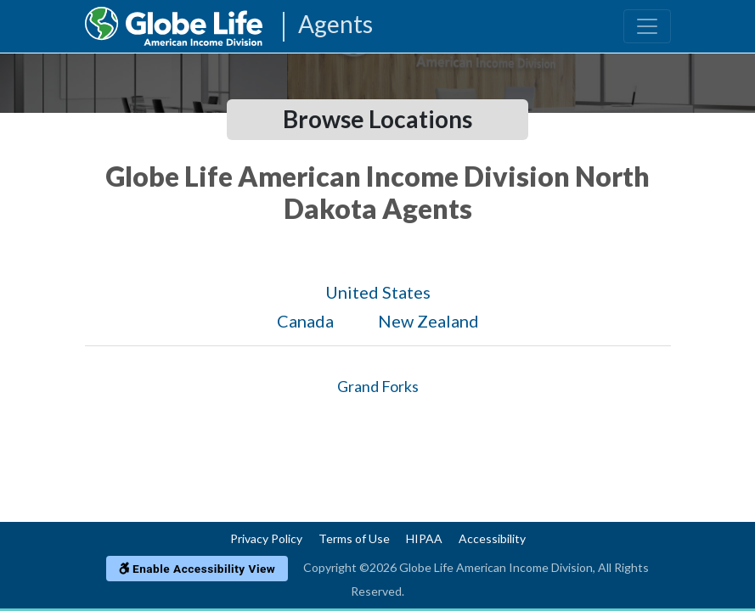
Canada (305, 321)
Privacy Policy (266, 538)
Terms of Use (354, 538)
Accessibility (492, 538)
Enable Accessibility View (197, 568)
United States (378, 292)
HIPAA (424, 538)
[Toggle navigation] (647, 26)
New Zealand (428, 321)
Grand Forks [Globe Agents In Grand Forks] (378, 386)
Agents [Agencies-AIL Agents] (335, 25)
